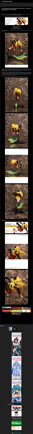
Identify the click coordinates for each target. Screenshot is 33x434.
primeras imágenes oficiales (23, 68)
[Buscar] (31, 1)
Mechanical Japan (7, 1)
